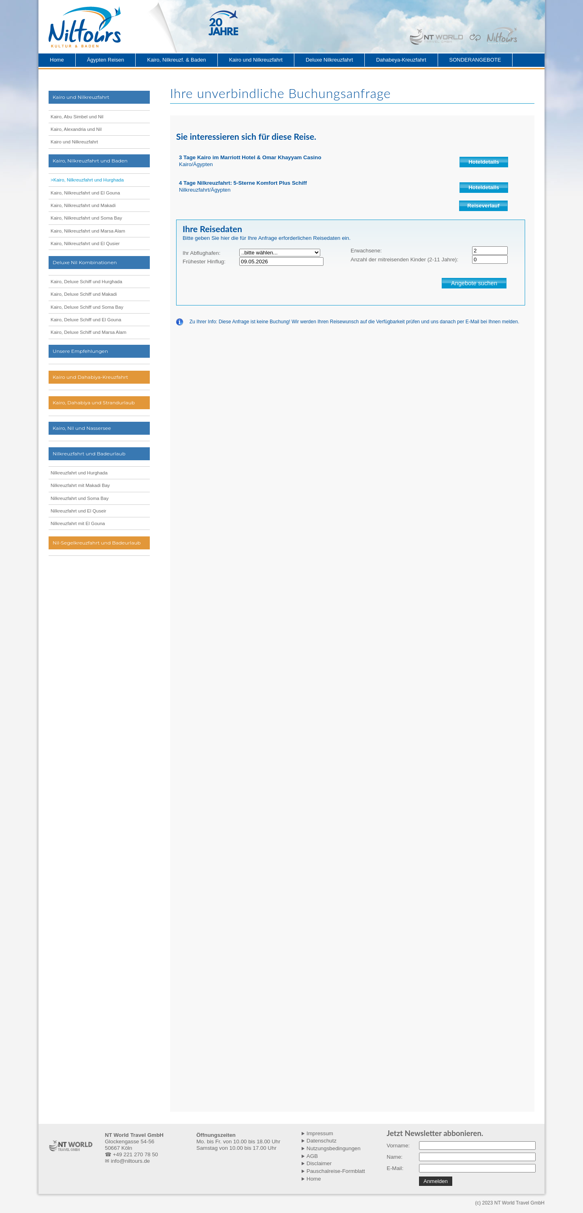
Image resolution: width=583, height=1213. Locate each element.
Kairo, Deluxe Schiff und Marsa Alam (88, 332)
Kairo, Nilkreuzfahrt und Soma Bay (86, 218)
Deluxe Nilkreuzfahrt (329, 60)
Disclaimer (319, 1163)
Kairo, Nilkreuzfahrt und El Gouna (85, 192)
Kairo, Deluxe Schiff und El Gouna (86, 319)
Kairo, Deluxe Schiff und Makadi (84, 294)
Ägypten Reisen (105, 60)
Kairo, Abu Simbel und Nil (77, 116)
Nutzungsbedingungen (333, 1148)
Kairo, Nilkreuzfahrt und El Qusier (85, 243)
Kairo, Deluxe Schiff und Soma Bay (87, 307)
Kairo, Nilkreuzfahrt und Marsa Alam (88, 231)
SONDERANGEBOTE (475, 60)
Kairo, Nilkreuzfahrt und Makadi (83, 205)
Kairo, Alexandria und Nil (76, 129)
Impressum (319, 1133)
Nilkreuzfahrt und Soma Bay (80, 498)
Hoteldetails (483, 162)
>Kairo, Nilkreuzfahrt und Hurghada (87, 179)
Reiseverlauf (483, 206)
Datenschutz (321, 1141)
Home (57, 60)
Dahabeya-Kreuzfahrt (401, 60)
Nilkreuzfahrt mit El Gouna (78, 523)
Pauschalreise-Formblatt (335, 1171)
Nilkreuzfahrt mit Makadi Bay (80, 485)
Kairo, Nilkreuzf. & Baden (176, 60)
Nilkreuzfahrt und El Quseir (78, 510)
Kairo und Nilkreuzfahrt (256, 60)
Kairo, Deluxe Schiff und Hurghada (86, 281)
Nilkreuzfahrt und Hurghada (79, 472)
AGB (312, 1156)
